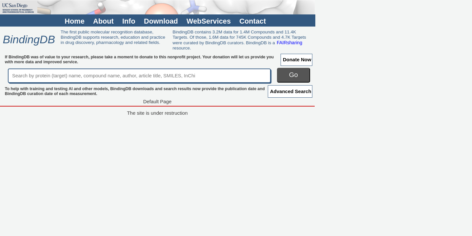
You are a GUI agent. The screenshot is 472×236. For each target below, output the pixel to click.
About (103, 21)
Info (128, 21)
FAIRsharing (289, 42)
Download (161, 21)
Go (293, 74)
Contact (252, 21)
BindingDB (29, 39)
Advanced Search (290, 91)
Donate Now (297, 59)
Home (74, 21)
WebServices (209, 21)
